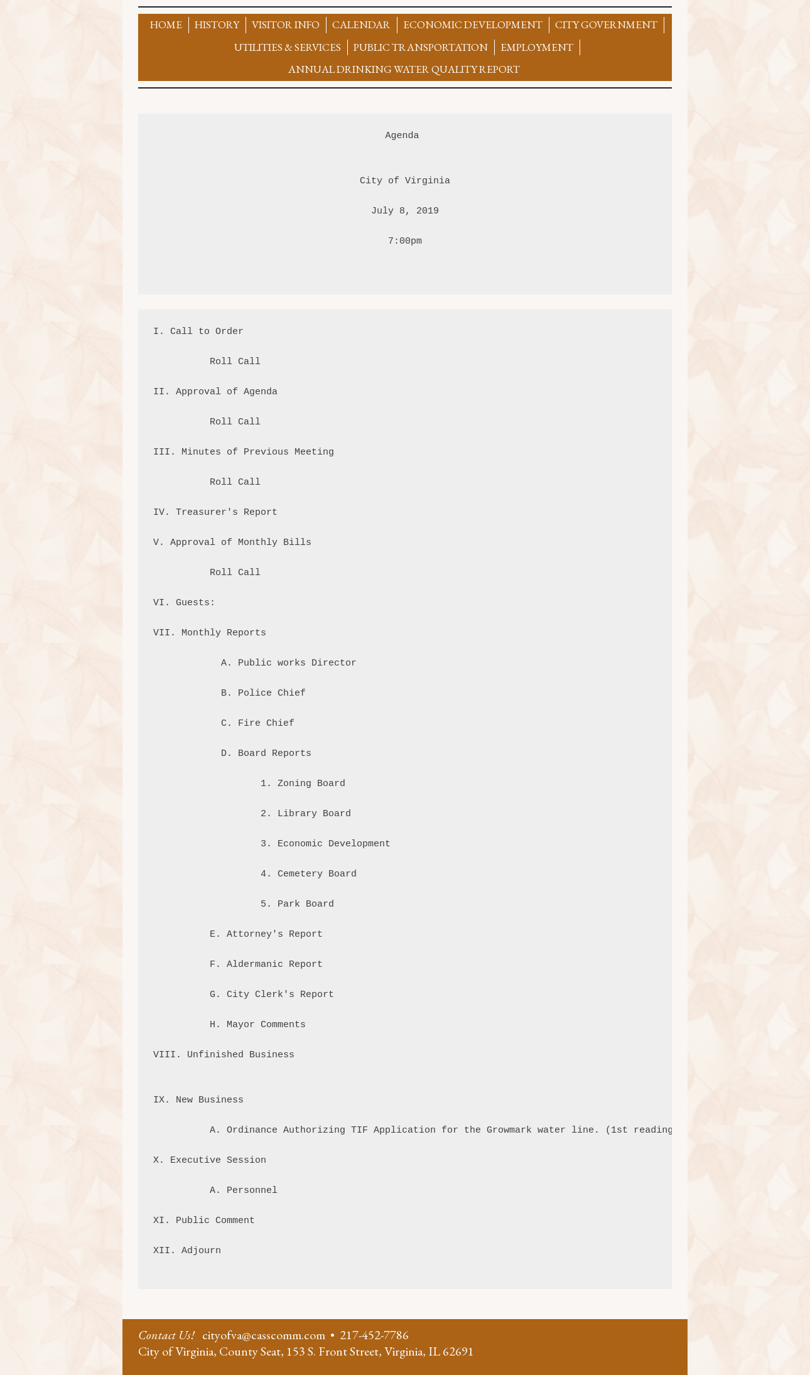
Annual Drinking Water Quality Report (404, 69)
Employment (536, 47)
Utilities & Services (287, 47)
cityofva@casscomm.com (263, 1335)
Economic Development (473, 24)
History (217, 24)
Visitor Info (286, 24)
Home (166, 24)
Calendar (361, 24)
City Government (606, 24)
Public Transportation (421, 47)
